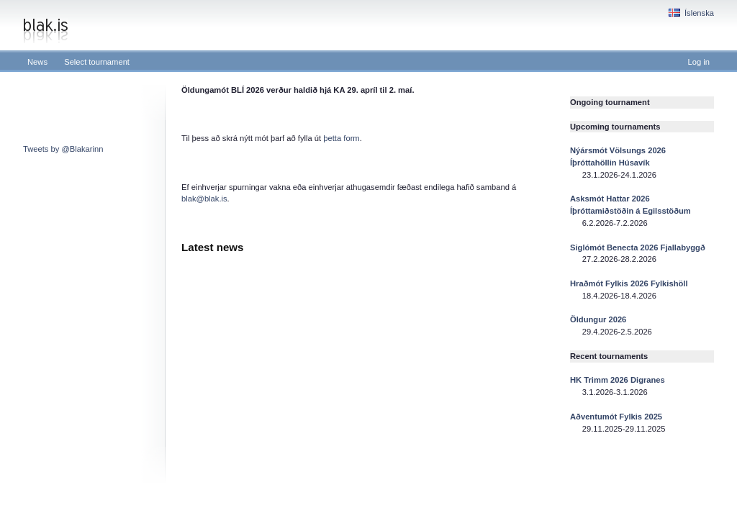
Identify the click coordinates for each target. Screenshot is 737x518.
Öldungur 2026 (598, 319)
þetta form (341, 138)
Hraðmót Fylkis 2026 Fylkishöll (629, 283)
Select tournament (97, 62)
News (37, 62)
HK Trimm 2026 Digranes (617, 380)
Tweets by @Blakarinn (63, 149)
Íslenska (691, 13)
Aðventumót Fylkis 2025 (616, 416)
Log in (699, 62)
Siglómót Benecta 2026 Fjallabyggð (637, 247)
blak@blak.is (204, 198)
